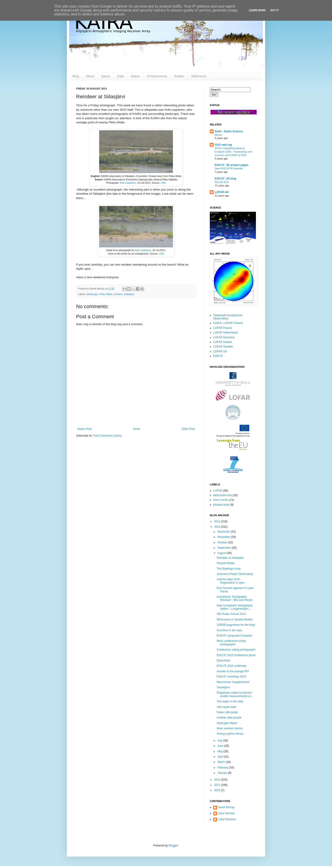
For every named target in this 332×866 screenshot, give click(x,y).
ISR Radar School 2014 (231, 614)
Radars (179, 76)
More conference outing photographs (231, 642)
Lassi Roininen (227, 819)
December (224, 531)
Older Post (188, 429)
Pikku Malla (105, 294)
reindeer (117, 294)
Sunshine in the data (229, 630)
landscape (92, 294)
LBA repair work (226, 707)
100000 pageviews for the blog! (236, 624)
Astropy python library (230, 733)
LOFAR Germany (223, 337)
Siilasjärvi (129, 294)
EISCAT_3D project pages (231, 165)
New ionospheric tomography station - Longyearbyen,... (234, 607)
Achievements (157, 76)
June (220, 745)
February (223, 767)
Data (120, 76)
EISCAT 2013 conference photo (236, 655)
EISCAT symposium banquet (234, 635)
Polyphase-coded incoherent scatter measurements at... (235, 694)
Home (136, 429)
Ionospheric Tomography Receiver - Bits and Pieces (235, 598)
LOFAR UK (220, 351)
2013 (217, 526)
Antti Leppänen (128, 182)
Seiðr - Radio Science (229, 131)
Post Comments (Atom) (107, 435)
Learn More (257, 10)
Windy (218, 134)
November (224, 537)
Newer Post (84, 429)
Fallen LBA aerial (227, 712)
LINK (163, 182)
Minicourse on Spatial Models (235, 619)
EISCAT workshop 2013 (231, 676)
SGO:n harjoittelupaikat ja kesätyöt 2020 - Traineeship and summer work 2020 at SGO (233, 151)
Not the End (221, 182)
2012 (217, 779)
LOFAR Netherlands (225, 332)
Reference (198, 76)
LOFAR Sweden (223, 346)
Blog (75, 76)
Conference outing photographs (236, 649)
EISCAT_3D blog (225, 178)
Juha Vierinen (226, 813)
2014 (217, 521)
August (222, 553)
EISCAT (218, 356)
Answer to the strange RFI (233, 671)
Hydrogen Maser (227, 723)
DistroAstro (223, 660)
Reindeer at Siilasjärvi (230, 557)
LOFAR (217, 490)
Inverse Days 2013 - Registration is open (231, 581)
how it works (220, 499)
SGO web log (223, 144)
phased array (221, 504)
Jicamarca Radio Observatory (235, 574)
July (220, 740)
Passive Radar (226, 563)
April (220, 756)
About (90, 76)
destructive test (222, 495)
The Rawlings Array (229, 568)
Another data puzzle (229, 717)
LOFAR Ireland (222, 342)
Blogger (173, 845)
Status (135, 76)
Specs (105, 76)
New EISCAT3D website (229, 168)
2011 (217, 785)
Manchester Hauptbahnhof (233, 682)
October (222, 542)
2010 (217, 790)
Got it (274, 10)
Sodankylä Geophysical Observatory (227, 317)
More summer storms (230, 728)
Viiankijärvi (223, 687)
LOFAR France (222, 328)
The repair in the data (230, 701)
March (221, 762)
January (222, 772)
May (220, 751)
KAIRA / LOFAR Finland (228, 323)
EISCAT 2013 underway (231, 665)
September (224, 547)
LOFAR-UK (222, 192)
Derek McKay (226, 807)
